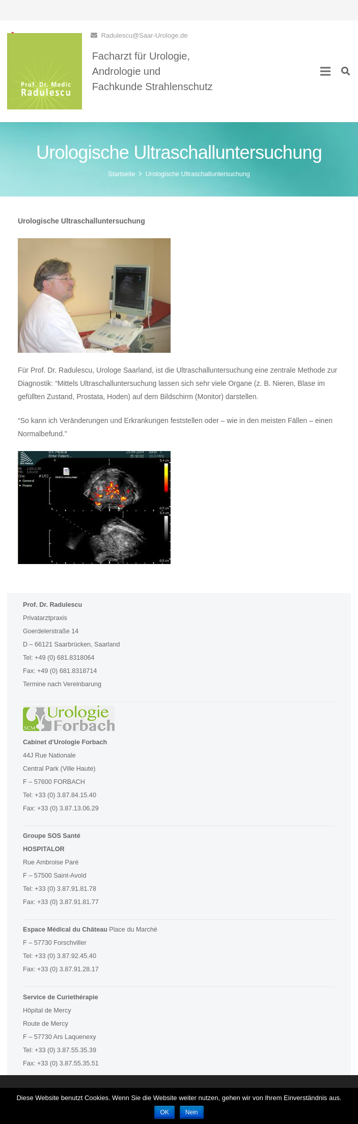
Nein (191, 1112)
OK (164, 1112)
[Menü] (325, 71)
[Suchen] (345, 71)
